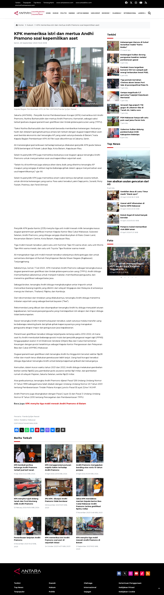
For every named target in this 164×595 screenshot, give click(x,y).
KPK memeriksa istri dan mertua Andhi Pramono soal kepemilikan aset (67, 25)
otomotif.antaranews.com (25, 5)
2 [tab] (125, 277)
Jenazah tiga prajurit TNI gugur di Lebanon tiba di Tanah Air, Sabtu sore (131, 107)
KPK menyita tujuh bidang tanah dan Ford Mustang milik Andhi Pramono (26, 501)
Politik (63, 13)
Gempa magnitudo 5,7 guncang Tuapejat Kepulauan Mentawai (134, 95)
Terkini (17, 3)
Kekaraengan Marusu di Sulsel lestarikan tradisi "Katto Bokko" (134, 44)
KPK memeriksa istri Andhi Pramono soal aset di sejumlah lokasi (57, 540)
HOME (48, 13)
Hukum (55, 13)
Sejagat (87, 592)
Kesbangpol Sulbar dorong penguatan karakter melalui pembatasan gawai (133, 57)
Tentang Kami (48, 3)
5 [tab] (136, 277)
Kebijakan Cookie (127, 592)
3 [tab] (128, 277)
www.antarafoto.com (84, 3)
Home (20, 25)
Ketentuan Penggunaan (130, 583)
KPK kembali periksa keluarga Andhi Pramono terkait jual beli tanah (25, 467)
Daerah (72, 13)
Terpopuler (27, 3)
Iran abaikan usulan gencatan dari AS (128, 183)
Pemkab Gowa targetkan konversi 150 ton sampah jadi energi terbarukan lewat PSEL (134, 70)
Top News (37, 3)
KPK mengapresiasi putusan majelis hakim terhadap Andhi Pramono (58, 467)
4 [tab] (132, 277)
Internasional (130, 13)
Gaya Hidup (95, 13)
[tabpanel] (128, 261)
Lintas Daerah (83, 13)
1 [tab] (121, 277)
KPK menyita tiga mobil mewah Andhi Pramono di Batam (55, 403)
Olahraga (116, 13)
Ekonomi (105, 13)
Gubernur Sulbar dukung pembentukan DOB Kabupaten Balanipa (132, 132)
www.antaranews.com (64, 3)
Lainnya (141, 13)
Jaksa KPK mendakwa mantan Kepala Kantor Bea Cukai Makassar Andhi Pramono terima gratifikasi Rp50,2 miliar (88, 504)
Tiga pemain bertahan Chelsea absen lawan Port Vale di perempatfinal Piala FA (134, 82)
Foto (110, 240)
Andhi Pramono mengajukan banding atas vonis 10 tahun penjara (89, 467)
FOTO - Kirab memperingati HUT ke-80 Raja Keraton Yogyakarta (127, 266)
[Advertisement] (58, 206)
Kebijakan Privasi (126, 587)
